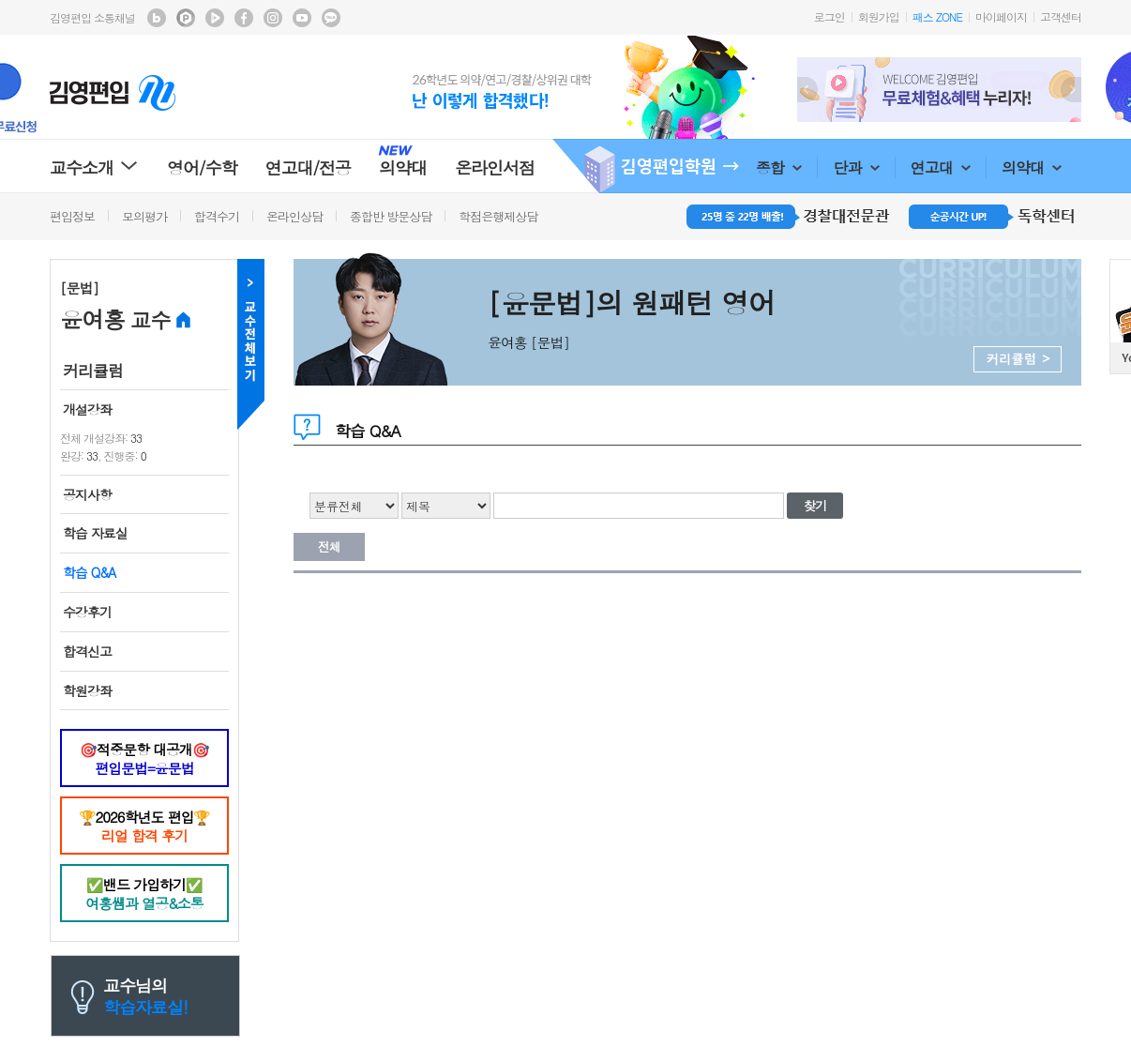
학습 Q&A (89, 572)
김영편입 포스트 (185, 17)
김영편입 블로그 (156, 17)
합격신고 (87, 651)
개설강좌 (87, 409)
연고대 (941, 167)
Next (1071, 89)
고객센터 (1060, 16)
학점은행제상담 (498, 216)
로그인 (829, 16)
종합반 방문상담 (390, 216)
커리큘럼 (93, 370)
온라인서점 (495, 167)
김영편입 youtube (302, 17)
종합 (779, 167)
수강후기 (87, 611)
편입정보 (72, 216)
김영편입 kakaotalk (331, 17)
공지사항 (87, 494)
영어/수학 (202, 167)
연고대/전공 (308, 167)
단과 (856, 167)
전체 (329, 546)
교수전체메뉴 (250, 344)
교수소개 (94, 167)
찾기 (815, 505)
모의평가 (144, 216)
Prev (807, 89)
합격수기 (216, 216)
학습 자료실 (95, 532)
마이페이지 (1001, 16)
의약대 (1032, 167)
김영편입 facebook (243, 17)
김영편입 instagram (273, 17)
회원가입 (878, 16)
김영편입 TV (214, 17)
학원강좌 (87, 690)
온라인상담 (294, 216)
